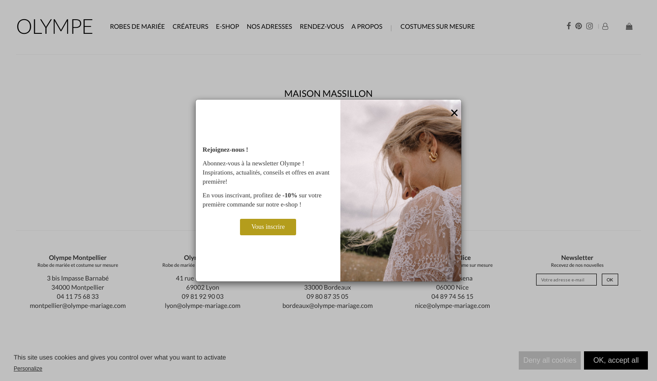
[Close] (454, 113)
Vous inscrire (268, 226)
